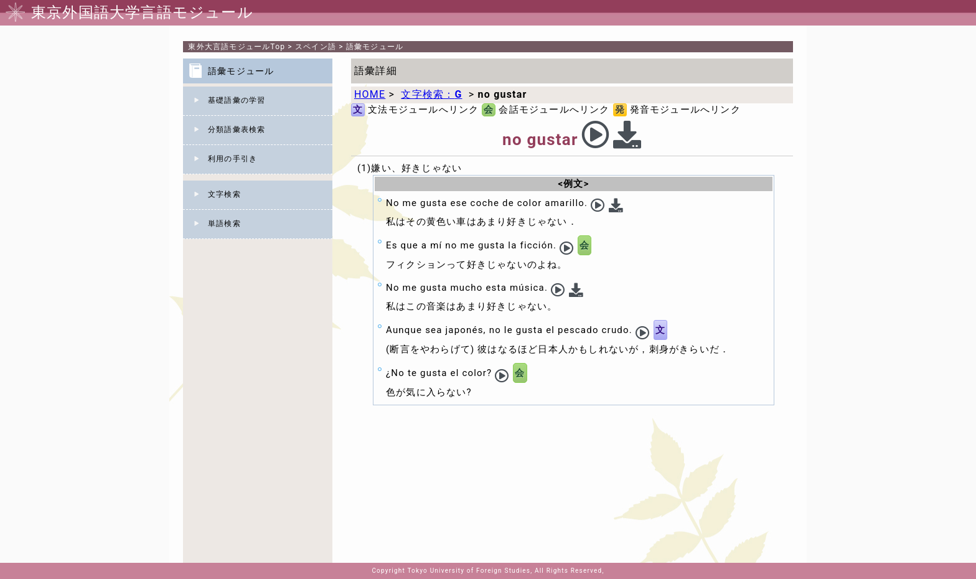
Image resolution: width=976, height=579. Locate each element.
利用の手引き (232, 158)
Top (236, 46)
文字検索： (431, 94)
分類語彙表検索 (236, 129)
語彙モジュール (374, 46)
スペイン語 (315, 46)
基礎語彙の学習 (236, 100)
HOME (369, 94)
